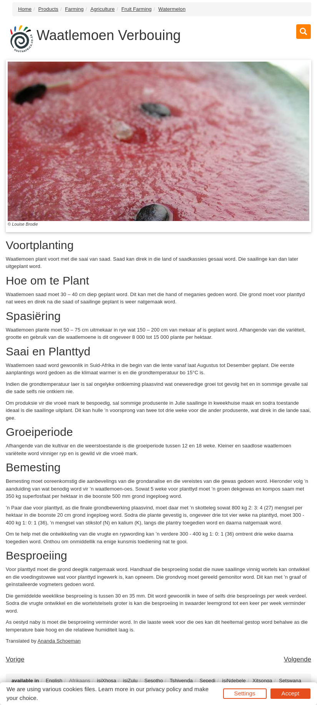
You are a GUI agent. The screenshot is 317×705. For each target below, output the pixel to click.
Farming (74, 9)
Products (48, 9)
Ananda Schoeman (59, 641)
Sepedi (207, 680)
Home (25, 9)
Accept (290, 693)
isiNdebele (234, 680)
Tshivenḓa (181, 680)
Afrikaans (79, 680)
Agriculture (102, 9)
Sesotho (153, 680)
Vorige (15, 659)
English (54, 680)
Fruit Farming (137, 9)
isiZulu (130, 680)
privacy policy (163, 689)
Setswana (290, 680)
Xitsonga (262, 680)
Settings (244, 693)
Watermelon (172, 9)
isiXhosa (106, 680)
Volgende (297, 659)
